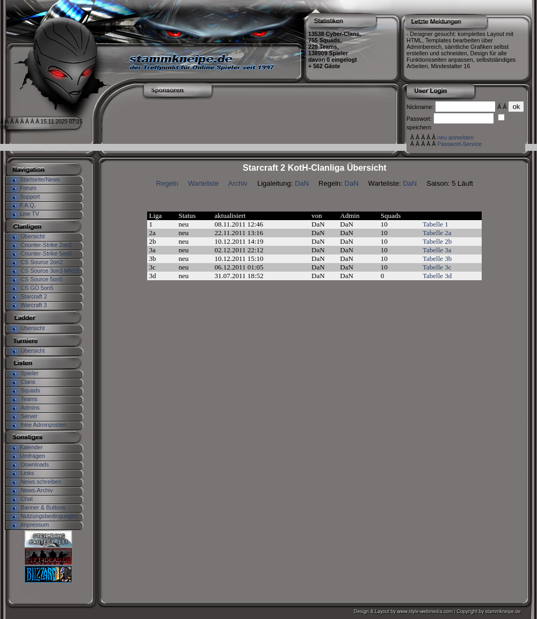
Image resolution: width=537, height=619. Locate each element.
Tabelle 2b (437, 241)
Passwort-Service (459, 144)
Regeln (167, 183)
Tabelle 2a (437, 233)
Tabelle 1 (435, 224)
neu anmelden (455, 137)
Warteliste (203, 183)
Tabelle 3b (437, 258)
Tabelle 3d (437, 276)
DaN (302, 183)
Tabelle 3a (437, 250)
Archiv (238, 183)
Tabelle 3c (437, 267)
